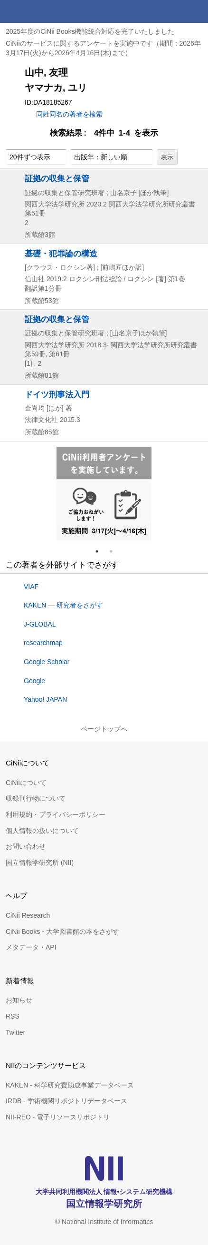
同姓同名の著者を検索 (69, 114)
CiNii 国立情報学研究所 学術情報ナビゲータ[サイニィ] (42, 11)
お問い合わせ (26, 846)
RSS (12, 1016)
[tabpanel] (104, 494)
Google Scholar (47, 662)
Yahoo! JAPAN (45, 699)
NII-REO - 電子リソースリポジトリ (58, 1117)
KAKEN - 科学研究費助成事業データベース (70, 1085)
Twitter (15, 1032)
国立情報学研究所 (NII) (40, 862)
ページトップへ (104, 729)
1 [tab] (100, 551)
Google (34, 681)
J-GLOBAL (40, 624)
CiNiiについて (26, 782)
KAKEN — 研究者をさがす (63, 605)
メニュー (196, 11)
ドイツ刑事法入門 (57, 394)
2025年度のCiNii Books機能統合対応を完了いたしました (90, 31)
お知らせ (19, 1000)
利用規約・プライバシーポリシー (55, 814)
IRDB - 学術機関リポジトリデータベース (66, 1101)
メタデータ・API (31, 947)
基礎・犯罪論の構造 (61, 253)
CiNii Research (28, 915)
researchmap (43, 643)
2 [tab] (115, 551)
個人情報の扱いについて (42, 830)
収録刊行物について (36, 798)
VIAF (31, 586)
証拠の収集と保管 (57, 178)
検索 (173, 11)
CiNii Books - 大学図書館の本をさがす (62, 931)
